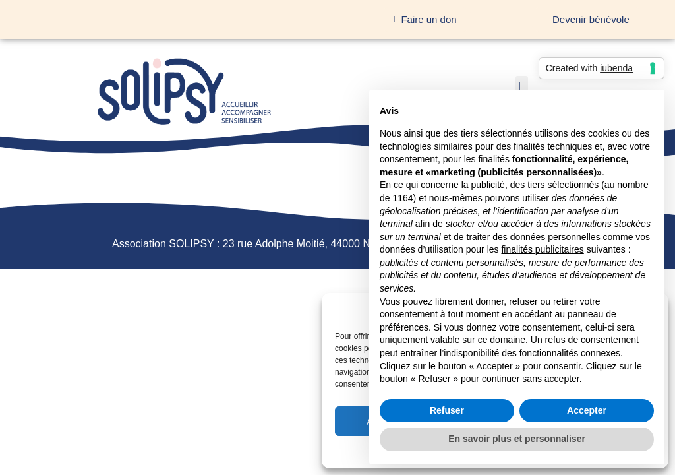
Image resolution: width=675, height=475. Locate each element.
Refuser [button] (447, 410)
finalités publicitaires (542, 249)
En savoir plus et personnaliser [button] (516, 438)
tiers (535, 184)
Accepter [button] (586, 410)
